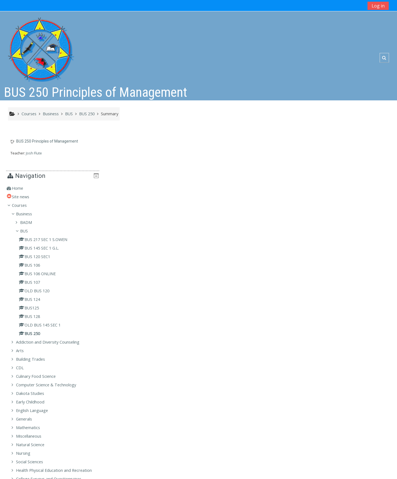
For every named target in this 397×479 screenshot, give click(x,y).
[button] (384, 58)
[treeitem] (346, 148)
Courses (315, 164)
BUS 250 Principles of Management (47, 141)
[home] (40, 47)
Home (313, 147)
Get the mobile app (284, 473)
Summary (109, 113)
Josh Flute (34, 153)
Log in (378, 6)
